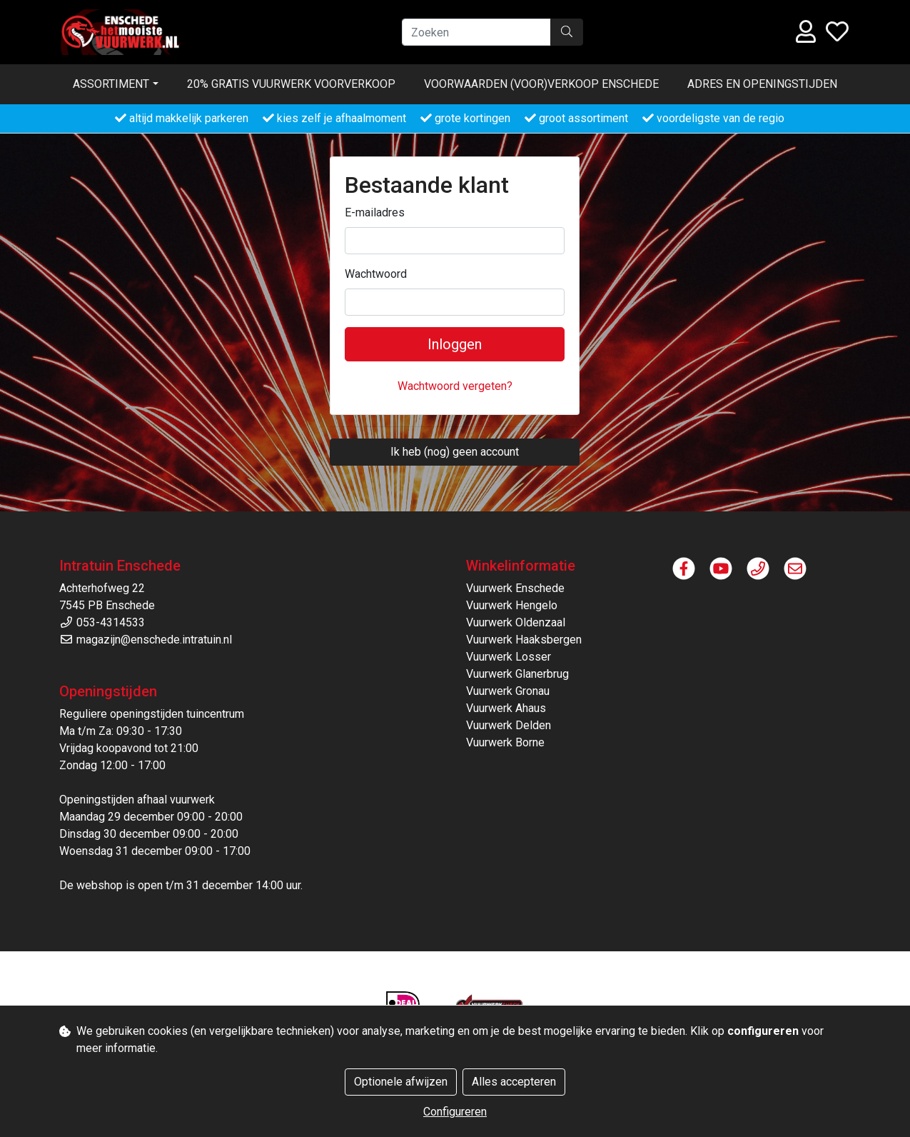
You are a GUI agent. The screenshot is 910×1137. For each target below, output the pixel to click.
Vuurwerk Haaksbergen (524, 639)
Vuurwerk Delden (508, 725)
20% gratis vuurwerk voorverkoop (291, 84)
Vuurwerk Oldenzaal (515, 622)
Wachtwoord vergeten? (455, 386)
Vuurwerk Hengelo (511, 605)
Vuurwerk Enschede (515, 588)
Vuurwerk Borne (505, 742)
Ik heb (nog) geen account (454, 452)
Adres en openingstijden (762, 84)
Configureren (455, 1111)
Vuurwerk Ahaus (506, 708)
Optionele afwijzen (401, 1081)
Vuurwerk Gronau (508, 691)
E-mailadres (375, 212)
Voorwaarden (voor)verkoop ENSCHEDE (541, 84)
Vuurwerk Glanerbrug (517, 674)
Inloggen (455, 344)
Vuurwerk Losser (508, 656)
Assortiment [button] (111, 84)
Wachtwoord (376, 274)
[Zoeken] (476, 32)
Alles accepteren (514, 1081)
